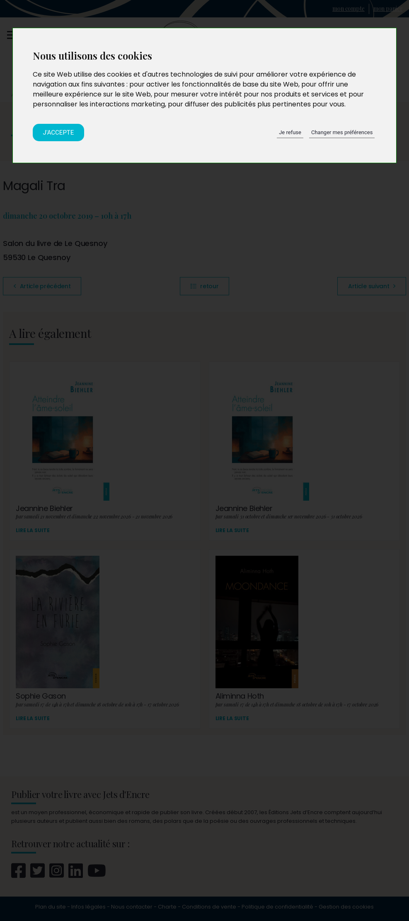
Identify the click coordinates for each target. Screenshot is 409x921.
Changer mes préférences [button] (342, 132)
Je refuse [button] (290, 132)
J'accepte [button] (58, 132)
